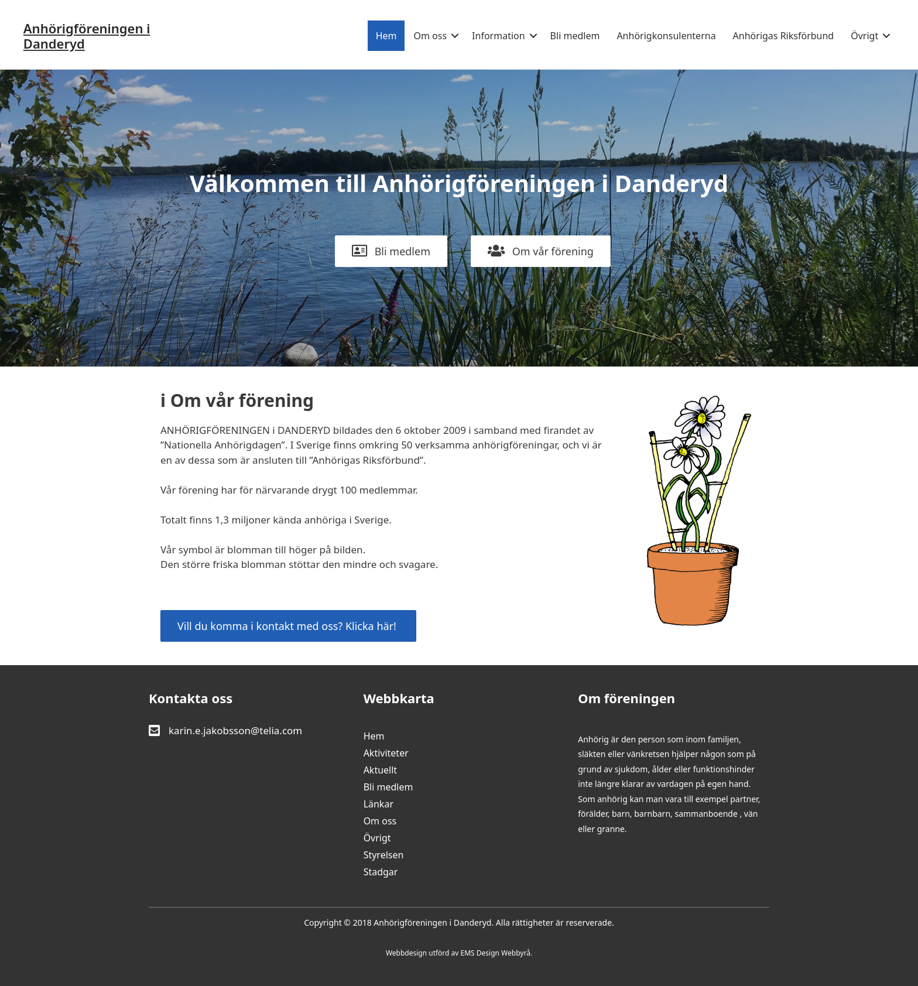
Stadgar (381, 872)
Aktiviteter (386, 753)
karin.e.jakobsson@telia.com (235, 730)
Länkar (378, 804)
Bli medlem (575, 35)
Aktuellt (381, 770)
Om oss (430, 35)
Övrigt (864, 35)
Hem (385, 35)
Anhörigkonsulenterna (665, 35)
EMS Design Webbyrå (495, 953)
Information (498, 35)
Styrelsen (384, 855)
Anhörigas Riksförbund (783, 35)
